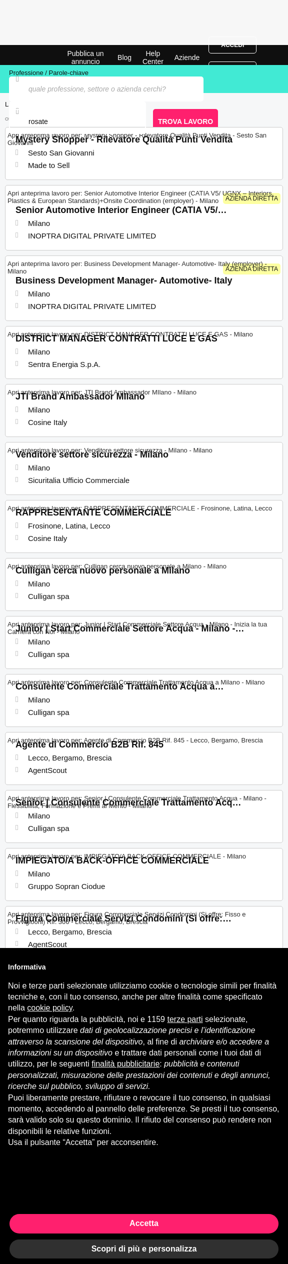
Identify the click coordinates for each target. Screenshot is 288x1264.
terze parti (184, 1019)
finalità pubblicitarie (126, 1064)
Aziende (187, 58)
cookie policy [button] (49, 1008)
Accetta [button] (144, 1223)
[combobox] (77, 121)
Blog (125, 58)
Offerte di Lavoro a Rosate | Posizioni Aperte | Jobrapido (33, 55)
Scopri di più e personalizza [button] (144, 1248)
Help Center (153, 58)
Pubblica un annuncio (85, 58)
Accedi (232, 45)
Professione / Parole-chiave (48, 72)
